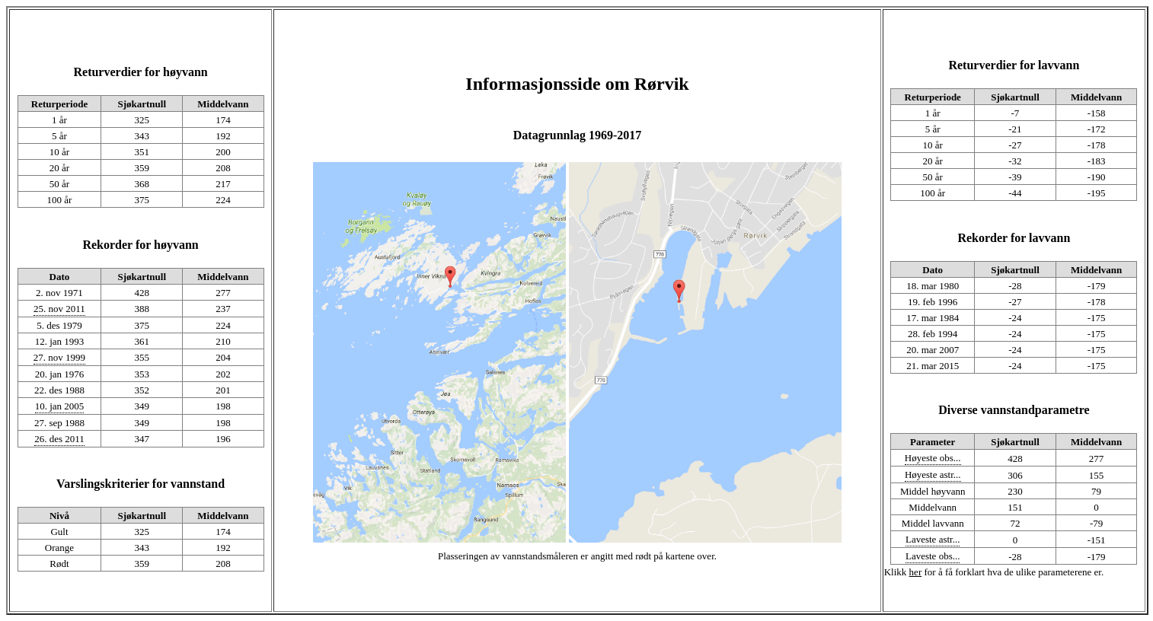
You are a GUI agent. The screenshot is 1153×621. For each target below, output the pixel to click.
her (915, 572)
